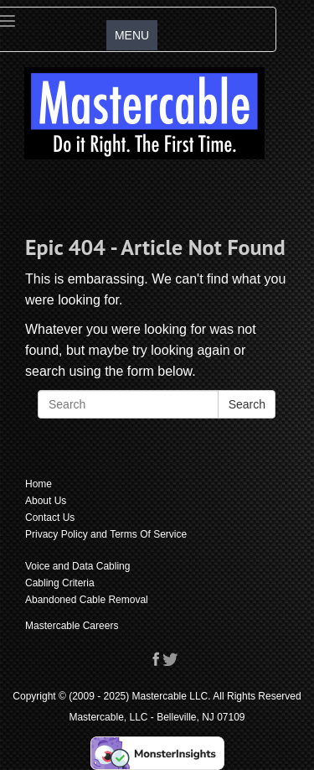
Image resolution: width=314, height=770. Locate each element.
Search (247, 404)
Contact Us (50, 517)
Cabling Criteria (60, 583)
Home (38, 484)
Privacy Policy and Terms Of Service (106, 534)
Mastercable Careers (71, 626)
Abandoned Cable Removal (86, 600)
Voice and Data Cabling (77, 566)
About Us (45, 501)
